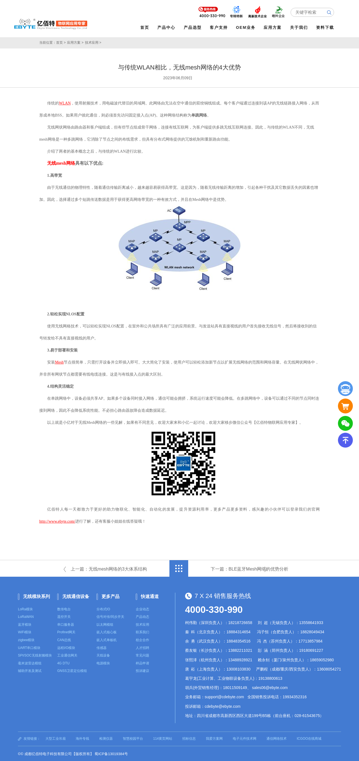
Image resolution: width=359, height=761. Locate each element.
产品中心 (167, 27)
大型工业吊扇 (55, 738)
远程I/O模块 (66, 647)
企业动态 (142, 609)
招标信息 (189, 738)
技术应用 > (93, 42)
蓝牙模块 (24, 624)
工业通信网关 (67, 655)
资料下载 (326, 27)
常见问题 (142, 655)
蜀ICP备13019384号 (111, 753)
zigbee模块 (26, 639)
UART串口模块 (29, 647)
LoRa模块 (25, 609)
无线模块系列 (36, 596)
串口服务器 (65, 624)
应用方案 (273, 27)
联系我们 (142, 632)
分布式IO (103, 609)
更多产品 (110, 596)
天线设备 (103, 655)
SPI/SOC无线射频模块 (35, 655)
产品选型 (193, 27)
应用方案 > (75, 42)
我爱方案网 (214, 738)
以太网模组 (104, 624)
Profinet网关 (66, 632)
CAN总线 (64, 639)
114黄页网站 (162, 738)
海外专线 (82, 738)
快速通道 (150, 596)
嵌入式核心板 (106, 632)
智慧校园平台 (133, 738)
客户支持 (219, 27)
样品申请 (142, 663)
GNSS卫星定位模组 (72, 670)
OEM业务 (246, 27)
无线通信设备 (75, 596)
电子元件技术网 (244, 738)
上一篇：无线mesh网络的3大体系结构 (109, 568)
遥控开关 (64, 616)
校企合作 (142, 639)
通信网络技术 (276, 738)
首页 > (61, 42)
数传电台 (64, 609)
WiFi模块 (24, 632)
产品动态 (142, 616)
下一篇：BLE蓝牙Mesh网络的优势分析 (249, 568)
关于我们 (300, 27)
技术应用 (142, 624)
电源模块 (103, 663)
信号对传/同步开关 (110, 616)
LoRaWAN (26, 616)
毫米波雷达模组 (30, 663)
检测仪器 (106, 738)
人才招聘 (142, 647)
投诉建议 (142, 670)
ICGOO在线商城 (309, 738)
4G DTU (63, 663)
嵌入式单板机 (106, 639)
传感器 (101, 647)
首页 (145, 27)
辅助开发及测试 (30, 670)
